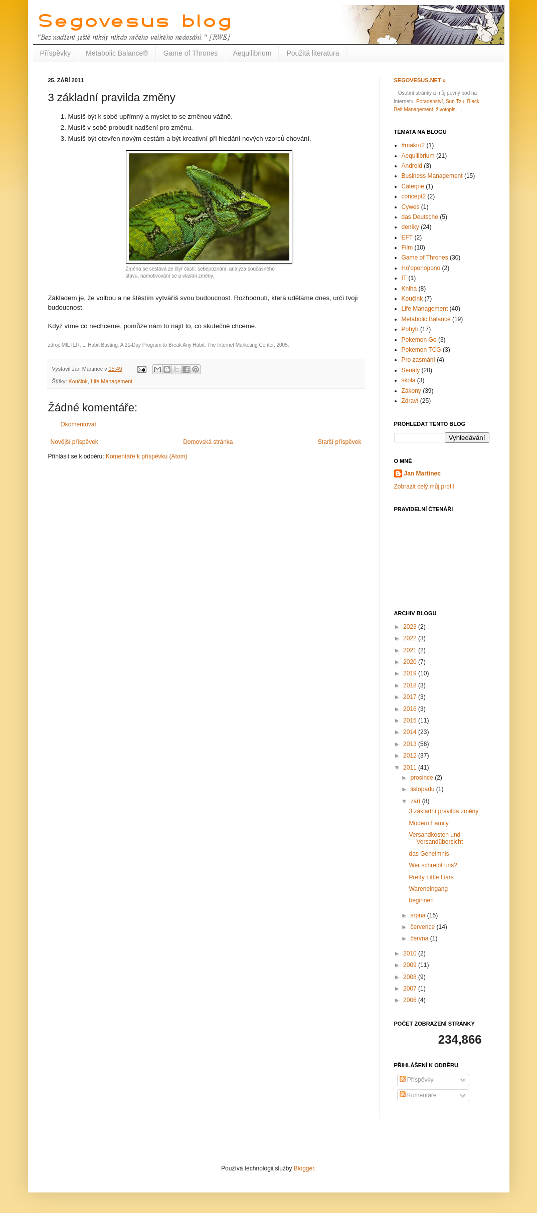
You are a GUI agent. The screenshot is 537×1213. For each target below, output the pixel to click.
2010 (410, 953)
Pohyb (410, 329)
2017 (410, 696)
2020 (410, 661)
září (416, 801)
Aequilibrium (252, 53)
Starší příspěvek (340, 441)
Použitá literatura (312, 53)
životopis (445, 109)
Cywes (411, 206)
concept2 (414, 196)
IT (404, 278)
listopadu (423, 789)
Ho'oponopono (421, 268)
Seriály (411, 370)
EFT (407, 237)
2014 (410, 732)
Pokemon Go (419, 339)
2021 (410, 650)
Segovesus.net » (420, 80)
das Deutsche (420, 216)
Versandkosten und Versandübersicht (436, 838)
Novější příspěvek (74, 441)
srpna (418, 915)
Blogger (304, 1168)
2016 (410, 708)
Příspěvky (55, 53)
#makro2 (413, 145)
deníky (410, 226)
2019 (410, 673)
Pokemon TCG (421, 349)
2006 (410, 1000)
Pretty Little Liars (431, 877)
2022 (410, 638)
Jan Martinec (422, 473)
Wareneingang (428, 888)
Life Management (111, 381)
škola (409, 380)
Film (407, 247)
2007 (410, 988)
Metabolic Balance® (117, 53)
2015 (410, 720)
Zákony (411, 390)
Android (412, 165)
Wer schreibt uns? (433, 865)
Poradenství (429, 101)
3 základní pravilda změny (443, 811)
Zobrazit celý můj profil (424, 486)
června (420, 938)
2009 (410, 964)
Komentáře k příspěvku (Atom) (147, 456)
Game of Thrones (190, 53)
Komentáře (418, 1095)
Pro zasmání (418, 359)
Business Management (432, 175)
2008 (410, 977)
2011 (410, 767)
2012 (410, 755)
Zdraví (410, 400)
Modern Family (428, 823)
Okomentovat (78, 424)
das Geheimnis (429, 853)
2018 (410, 685)
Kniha (409, 288)
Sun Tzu (455, 101)
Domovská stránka (208, 441)
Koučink (78, 381)
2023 (410, 626)
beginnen (421, 900)
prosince (422, 777)
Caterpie (413, 186)
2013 (410, 744)
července (423, 926)
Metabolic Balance (426, 319)
